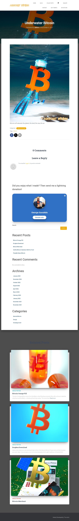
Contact (44, 7)
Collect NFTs (50, 3)
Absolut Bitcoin (21, 128)
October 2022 (16, 282)
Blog (41, 3)
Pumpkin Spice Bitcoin (19, 253)
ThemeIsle (66, 517)
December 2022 (17, 279)
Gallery (65, 3)
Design (15, 319)
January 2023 (16, 276)
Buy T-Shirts (54, 7)
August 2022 (16, 285)
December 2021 (17, 301)
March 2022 (16, 292)
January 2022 (16, 298)
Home (34, 3)
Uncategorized (17, 322)
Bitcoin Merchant (17, 246)
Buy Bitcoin (64, 7)
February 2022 (17, 295)
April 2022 (16, 289)
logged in (27, 163)
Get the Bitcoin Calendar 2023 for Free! (23, 250)
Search (14, 225)
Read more (53, 398)
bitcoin (15, 131)
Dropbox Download (18, 243)
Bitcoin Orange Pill (18, 240)
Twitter (58, 3)
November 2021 (17, 305)
